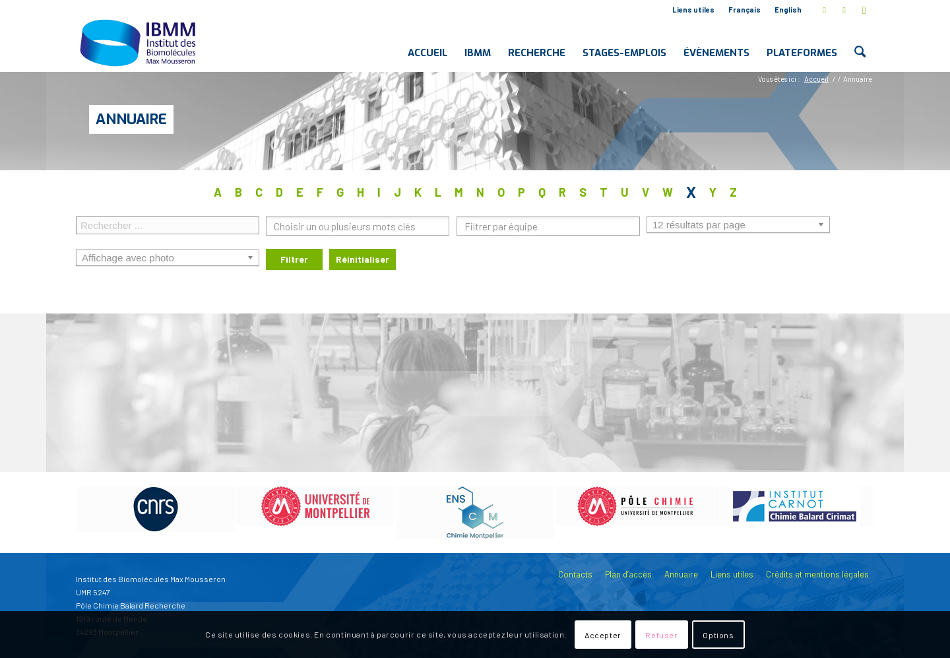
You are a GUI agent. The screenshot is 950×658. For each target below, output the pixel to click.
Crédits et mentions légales (817, 574)
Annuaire (131, 119)
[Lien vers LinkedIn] (844, 10)
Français (744, 9)
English (788, 9)
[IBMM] (139, 42)
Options (718, 635)
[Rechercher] (860, 42)
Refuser (661, 635)
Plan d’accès (628, 574)
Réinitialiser (362, 259)
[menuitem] (694, 10)
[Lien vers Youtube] (864, 10)
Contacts (575, 574)
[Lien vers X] (824, 10)
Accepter (603, 635)
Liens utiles (693, 9)
